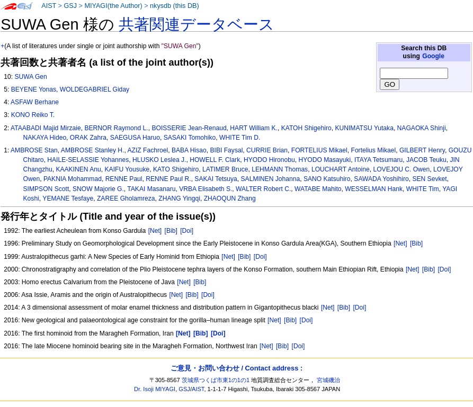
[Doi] (186, 230)
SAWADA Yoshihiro (381, 179)
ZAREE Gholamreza (126, 198)
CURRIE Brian (267, 150)
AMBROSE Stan (34, 150)
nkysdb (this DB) (174, 6)
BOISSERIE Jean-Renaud (188, 128)
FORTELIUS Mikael (319, 150)
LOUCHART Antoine (340, 169)
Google (433, 56)
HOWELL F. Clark (215, 160)
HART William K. (254, 128)
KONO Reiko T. (33, 115)
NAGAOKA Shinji (421, 128)
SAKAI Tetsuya (215, 179)
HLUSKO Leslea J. (159, 160)
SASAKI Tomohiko (190, 137)
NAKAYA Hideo (45, 137)
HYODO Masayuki (324, 160)
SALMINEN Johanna (270, 179)
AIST (48, 6)
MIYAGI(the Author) (113, 6)
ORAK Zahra (88, 137)
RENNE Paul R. (168, 179)
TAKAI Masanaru (151, 189)
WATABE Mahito (317, 189)
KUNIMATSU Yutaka (364, 128)
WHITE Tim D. (239, 137)
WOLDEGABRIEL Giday (94, 89)
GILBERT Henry (422, 150)
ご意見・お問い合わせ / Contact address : (236, 368)
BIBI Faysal (226, 150)
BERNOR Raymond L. (116, 128)
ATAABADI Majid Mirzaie (46, 128)
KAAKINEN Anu (78, 169)
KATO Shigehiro (176, 169)
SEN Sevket (429, 179)
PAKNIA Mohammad (72, 179)
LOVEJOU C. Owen (401, 169)
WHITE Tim (422, 189)
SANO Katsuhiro (327, 179)
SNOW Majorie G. (98, 189)
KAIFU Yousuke (127, 169)
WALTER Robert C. (263, 189)
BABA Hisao (189, 150)
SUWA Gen (30, 76)
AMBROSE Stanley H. (92, 150)
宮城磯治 (328, 380)
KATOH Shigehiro (306, 128)
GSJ (70, 6)
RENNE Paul (123, 179)
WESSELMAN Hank (374, 189)
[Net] (155, 230)
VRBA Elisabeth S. (205, 189)
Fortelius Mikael (373, 150)
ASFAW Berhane (35, 102)
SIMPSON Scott (46, 189)
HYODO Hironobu (269, 160)
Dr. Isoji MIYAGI (154, 389)
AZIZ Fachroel (148, 150)
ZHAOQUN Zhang (230, 198)
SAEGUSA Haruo (135, 137)
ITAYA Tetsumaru (378, 160)
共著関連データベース (196, 24)
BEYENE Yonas (33, 89)
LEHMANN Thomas (280, 169)
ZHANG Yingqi (179, 198)
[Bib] (171, 230)
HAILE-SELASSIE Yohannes (88, 160)
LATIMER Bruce (225, 169)
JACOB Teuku (426, 160)
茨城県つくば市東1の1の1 (216, 380)
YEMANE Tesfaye (67, 198)
